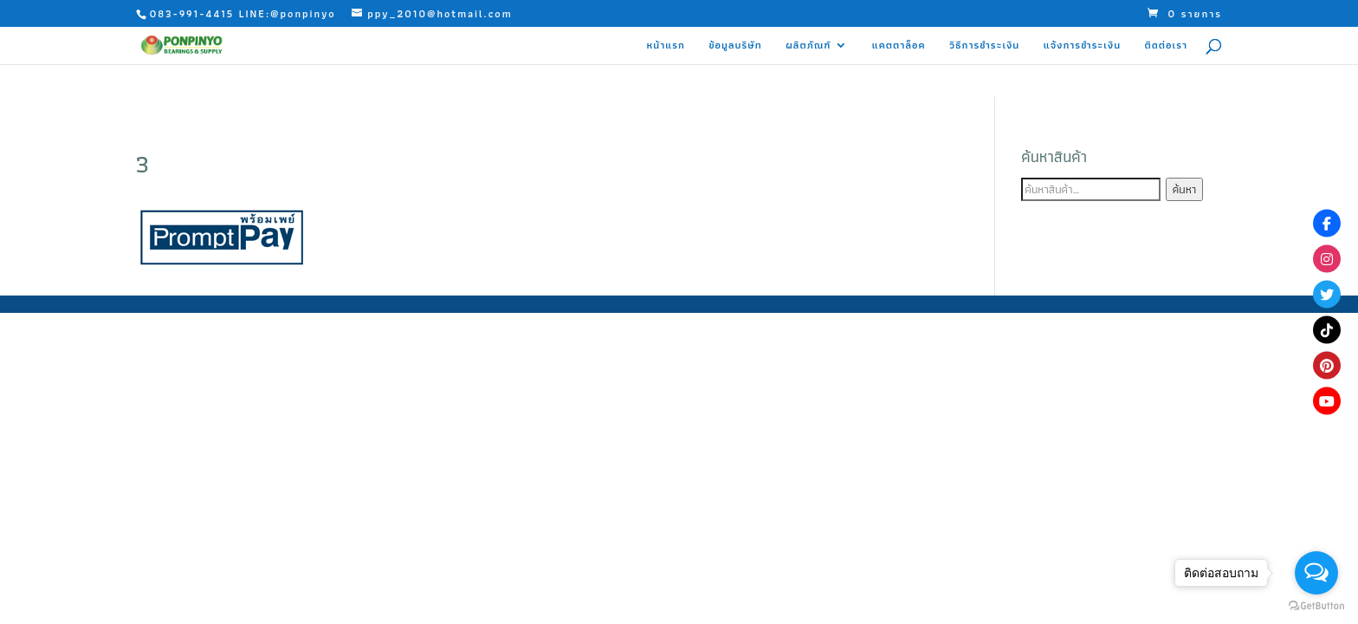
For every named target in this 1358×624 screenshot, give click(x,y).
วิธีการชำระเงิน (984, 46)
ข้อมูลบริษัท (734, 46)
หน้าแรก (665, 46)
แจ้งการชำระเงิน (1082, 46)
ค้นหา (1184, 189)
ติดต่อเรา (1166, 46)
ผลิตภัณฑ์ (808, 46)
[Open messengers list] (1316, 573)
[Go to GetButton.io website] (1316, 606)
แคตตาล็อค (899, 46)
